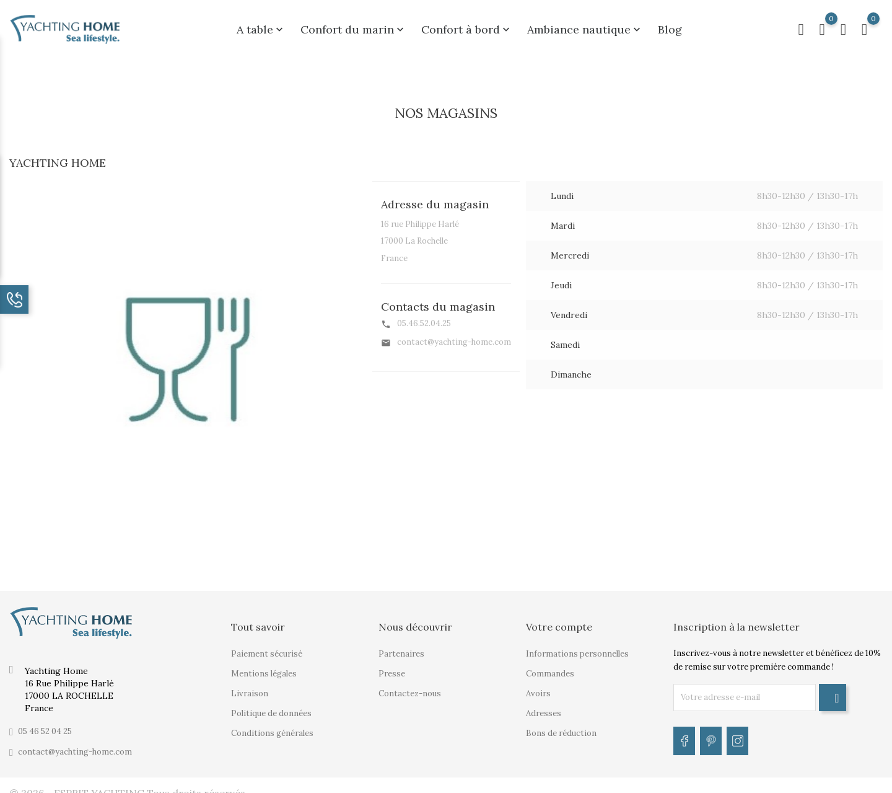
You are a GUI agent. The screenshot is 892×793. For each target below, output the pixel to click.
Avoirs (538, 686)
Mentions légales (264, 666)
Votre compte (559, 619)
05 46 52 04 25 (45, 724)
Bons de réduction (561, 725)
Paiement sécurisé (266, 646)
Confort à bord (466, 26)
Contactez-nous (409, 686)
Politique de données (271, 706)
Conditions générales (272, 725)
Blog (670, 26)
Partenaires (401, 646)
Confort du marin (353, 26)
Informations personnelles (577, 646)
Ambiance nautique (585, 26)
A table (261, 26)
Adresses (543, 706)
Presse (391, 666)
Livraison (249, 686)
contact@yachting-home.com (75, 744)
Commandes (550, 666)
